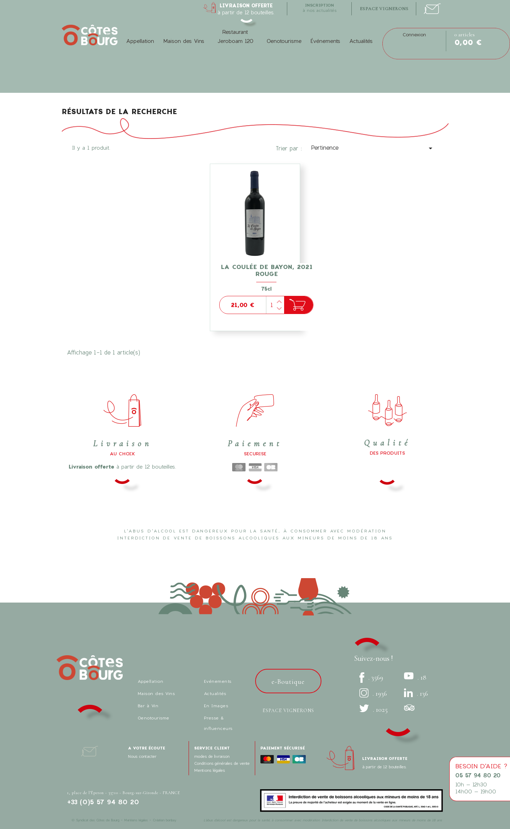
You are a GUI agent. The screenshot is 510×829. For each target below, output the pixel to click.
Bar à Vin (148, 705)
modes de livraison (211, 756)
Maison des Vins (183, 41)
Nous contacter (142, 756)
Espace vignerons (288, 711)
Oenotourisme (284, 41)
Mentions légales (209, 770)
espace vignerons (384, 9)
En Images (216, 705)
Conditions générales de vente (222, 763)
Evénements (217, 681)
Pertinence (373, 148)
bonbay (171, 820)
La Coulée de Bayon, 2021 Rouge (266, 270)
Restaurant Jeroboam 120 (235, 36)
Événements (325, 41)
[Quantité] (275, 305)
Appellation (140, 41)
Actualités (361, 41)
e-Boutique (288, 682)
